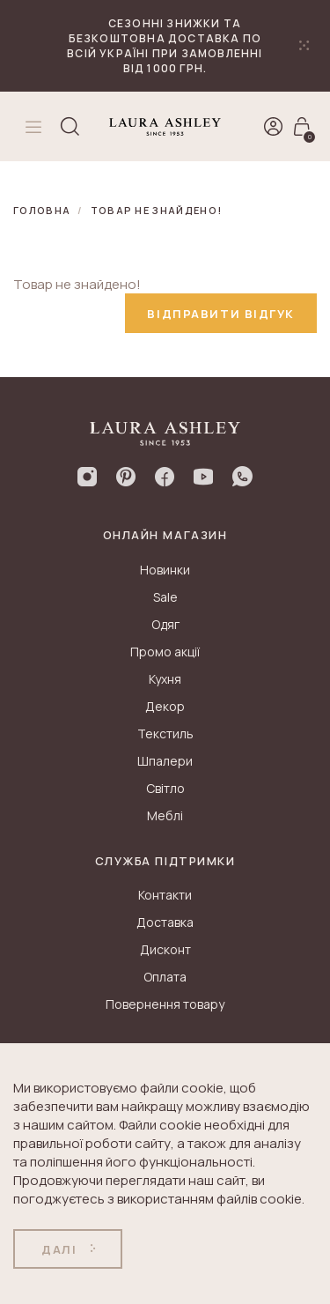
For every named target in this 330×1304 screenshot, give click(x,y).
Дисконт (165, 949)
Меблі (165, 815)
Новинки (165, 569)
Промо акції (165, 651)
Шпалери (165, 760)
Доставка (165, 922)
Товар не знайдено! (157, 210)
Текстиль (165, 733)
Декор (165, 706)
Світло (165, 788)
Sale (165, 597)
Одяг (165, 624)
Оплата (165, 976)
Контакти (165, 894)
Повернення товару (165, 1004)
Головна (41, 210)
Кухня (165, 679)
